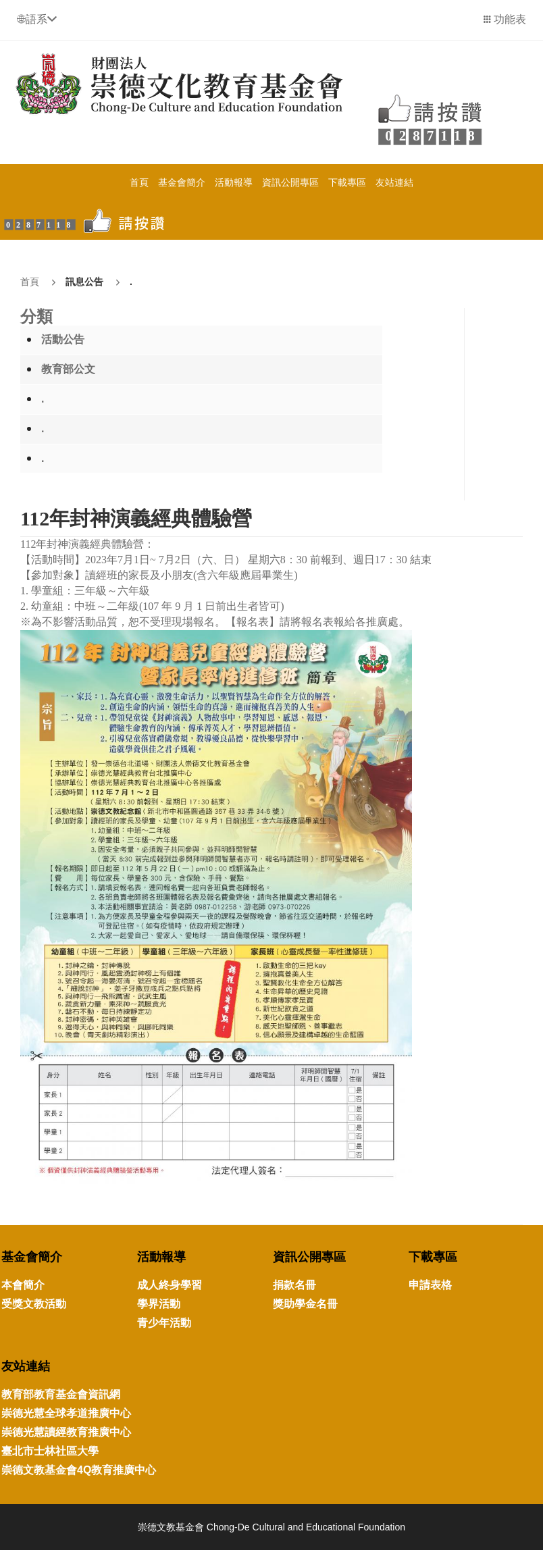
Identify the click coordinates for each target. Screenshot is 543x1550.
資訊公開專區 (290, 182)
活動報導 (234, 182)
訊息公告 (84, 281)
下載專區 (347, 182)
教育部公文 (68, 369)
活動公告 (62, 339)
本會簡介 (23, 1285)
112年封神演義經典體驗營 (136, 518)
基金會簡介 (181, 182)
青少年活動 (164, 1322)
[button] (37, 19)
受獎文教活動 (33, 1304)
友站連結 (394, 182)
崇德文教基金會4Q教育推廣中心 (78, 1470)
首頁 (139, 182)
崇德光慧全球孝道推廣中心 (66, 1413)
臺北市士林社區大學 (50, 1451)
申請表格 (430, 1285)
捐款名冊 (294, 1285)
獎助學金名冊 (305, 1304)
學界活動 (158, 1304)
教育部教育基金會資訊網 (60, 1394)
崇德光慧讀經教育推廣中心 (66, 1432)
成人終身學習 (169, 1285)
